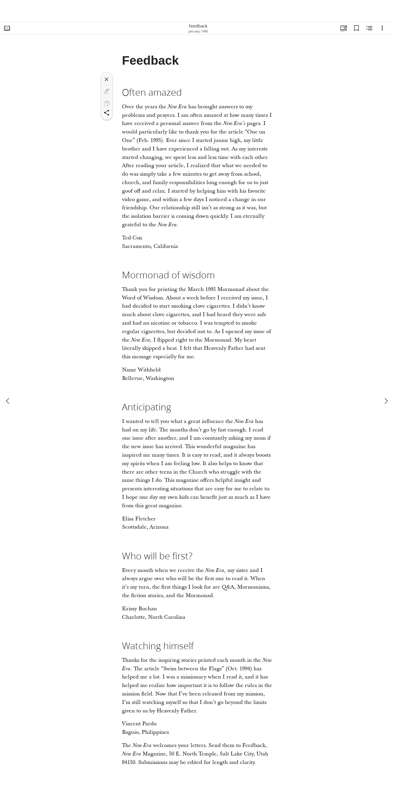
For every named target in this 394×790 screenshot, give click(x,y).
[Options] (382, 28)
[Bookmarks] (356, 28)
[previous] (8, 401)
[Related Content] (369, 28)
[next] (386, 401)
